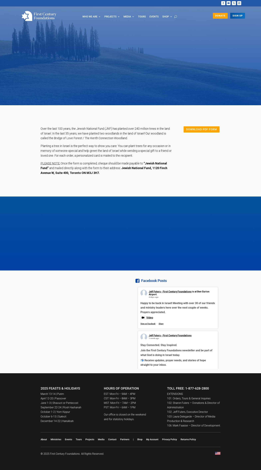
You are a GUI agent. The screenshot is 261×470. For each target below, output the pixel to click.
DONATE (220, 15)
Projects (110, 16)
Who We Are (89, 16)
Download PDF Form (201, 129)
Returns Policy (188, 439)
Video (146, 317)
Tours (142, 16)
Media (127, 16)
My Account (152, 439)
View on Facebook (147, 324)
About (44, 439)
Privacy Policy (169, 439)
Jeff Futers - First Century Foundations (170, 291)
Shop (165, 16)
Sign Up (238, 15)
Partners (124, 439)
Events (154, 16)
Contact (112, 439)
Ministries (56, 439)
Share (161, 324)
